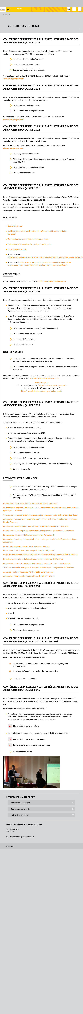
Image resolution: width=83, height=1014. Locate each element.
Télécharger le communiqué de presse (28, 59)
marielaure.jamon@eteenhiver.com (44, 378)
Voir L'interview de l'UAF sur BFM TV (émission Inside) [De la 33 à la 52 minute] (44, 496)
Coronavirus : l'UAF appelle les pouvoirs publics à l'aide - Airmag (29, 576)
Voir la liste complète (19, 815)
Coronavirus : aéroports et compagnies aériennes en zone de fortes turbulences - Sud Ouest (40, 515)
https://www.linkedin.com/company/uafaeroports (41, 391)
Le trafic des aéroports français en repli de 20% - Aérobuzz (26, 546)
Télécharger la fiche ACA (23, 344)
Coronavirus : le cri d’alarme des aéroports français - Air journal (28, 550)
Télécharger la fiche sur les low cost (27, 334)
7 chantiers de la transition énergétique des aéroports (29, 244)
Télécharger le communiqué (24, 678)
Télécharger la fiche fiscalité (24, 339)
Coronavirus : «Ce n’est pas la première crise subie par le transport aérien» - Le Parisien (38, 530)
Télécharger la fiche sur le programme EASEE (31, 458)
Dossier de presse (15, 226)
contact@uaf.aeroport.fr (24, 836)
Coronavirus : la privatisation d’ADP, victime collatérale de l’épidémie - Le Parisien (35, 526)
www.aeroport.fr (41, 382)
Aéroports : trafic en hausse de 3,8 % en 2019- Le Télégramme (28, 572)
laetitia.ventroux (44, 281)
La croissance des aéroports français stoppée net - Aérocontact (28, 535)
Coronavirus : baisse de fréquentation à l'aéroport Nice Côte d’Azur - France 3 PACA (36, 563)
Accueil (7, 15)
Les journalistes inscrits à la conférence (29, 70)
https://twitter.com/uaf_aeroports (52, 385)
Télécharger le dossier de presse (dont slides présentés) (35, 328)
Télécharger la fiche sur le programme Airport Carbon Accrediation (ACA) (42, 463)
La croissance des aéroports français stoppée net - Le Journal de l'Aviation (33, 559)
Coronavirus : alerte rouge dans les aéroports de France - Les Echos (30, 503)
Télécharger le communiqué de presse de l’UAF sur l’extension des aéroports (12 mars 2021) (45, 368)
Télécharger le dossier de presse (26, 64)
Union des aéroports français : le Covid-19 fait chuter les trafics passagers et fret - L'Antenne (40, 555)
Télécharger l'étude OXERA (24, 173)
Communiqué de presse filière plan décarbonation (28, 239)
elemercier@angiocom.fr (13, 79)
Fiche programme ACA (17, 249)
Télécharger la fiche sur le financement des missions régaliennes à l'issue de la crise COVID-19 (44, 160)
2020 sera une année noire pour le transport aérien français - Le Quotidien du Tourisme (38, 567)
